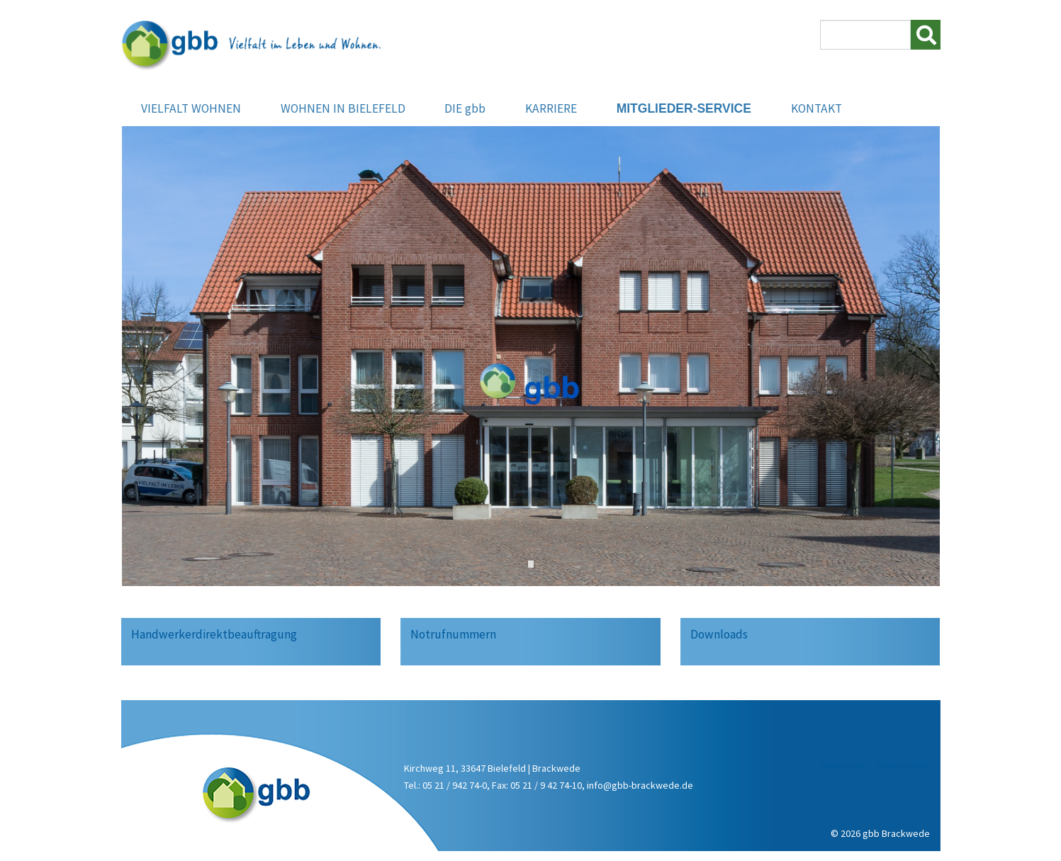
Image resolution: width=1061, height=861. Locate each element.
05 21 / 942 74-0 (454, 785)
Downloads (719, 634)
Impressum (846, 765)
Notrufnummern (453, 634)
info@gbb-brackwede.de (640, 785)
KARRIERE (551, 110)
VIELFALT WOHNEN (191, 110)
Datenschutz (903, 765)
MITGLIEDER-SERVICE (684, 110)
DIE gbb (464, 110)
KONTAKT (816, 110)
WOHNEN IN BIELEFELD (343, 110)
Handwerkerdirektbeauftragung (214, 634)
